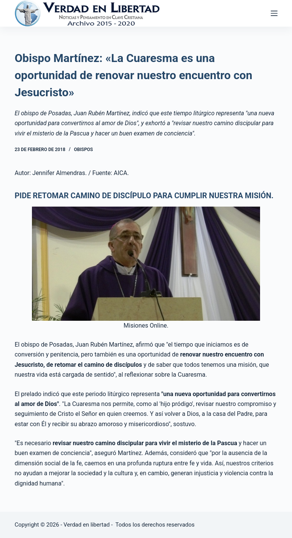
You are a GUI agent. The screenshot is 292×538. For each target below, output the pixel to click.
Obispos (83, 149)
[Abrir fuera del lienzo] (274, 13)
